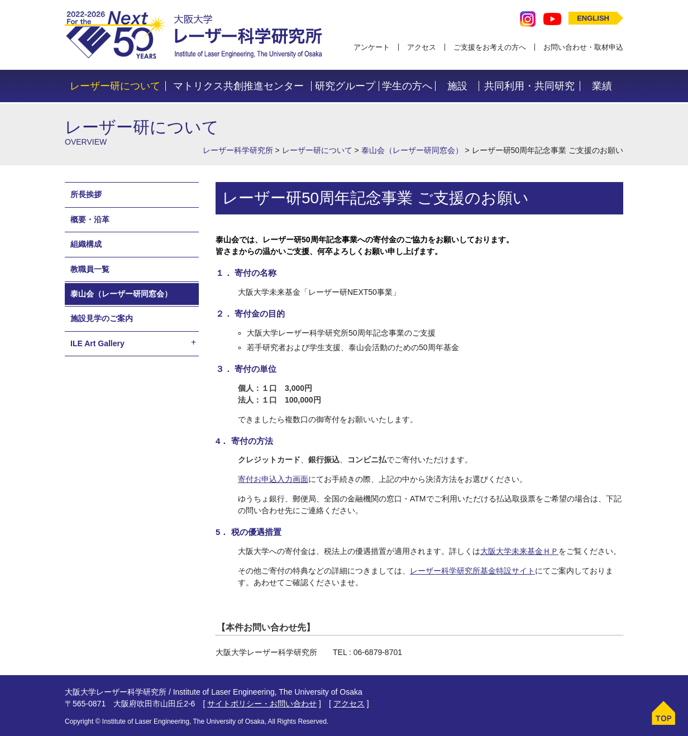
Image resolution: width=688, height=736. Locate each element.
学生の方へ (407, 86)
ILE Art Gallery (97, 343)
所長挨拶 (86, 194)
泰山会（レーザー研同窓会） (121, 293)
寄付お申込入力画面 (273, 479)
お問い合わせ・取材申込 (583, 47)
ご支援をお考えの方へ (489, 47)
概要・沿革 (89, 219)
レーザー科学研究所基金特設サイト (472, 570)
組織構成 (86, 244)
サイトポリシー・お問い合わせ (262, 703)
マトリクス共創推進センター (238, 86)
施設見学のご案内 (101, 318)
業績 (602, 86)
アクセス (421, 47)
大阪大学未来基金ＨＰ (519, 551)
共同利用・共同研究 (529, 86)
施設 (457, 86)
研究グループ (345, 86)
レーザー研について (115, 86)
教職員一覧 (89, 269)
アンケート (371, 47)
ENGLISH (593, 18)
